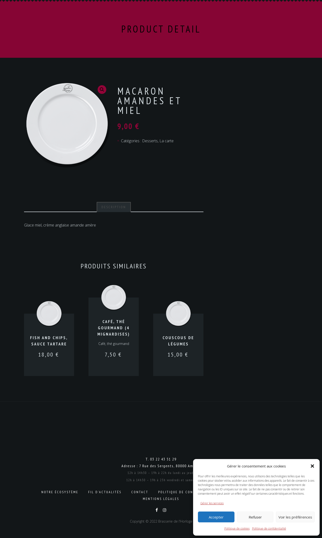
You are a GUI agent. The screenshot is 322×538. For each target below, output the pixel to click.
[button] (312, 466)
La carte (166, 140)
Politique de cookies (237, 528)
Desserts (150, 140)
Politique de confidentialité (269, 528)
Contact (139, 492)
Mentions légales (161, 499)
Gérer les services (212, 503)
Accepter (216, 517)
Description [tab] (113, 207)
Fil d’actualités (104, 492)
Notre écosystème (59, 492)
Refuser (255, 517)
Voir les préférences (295, 517)
